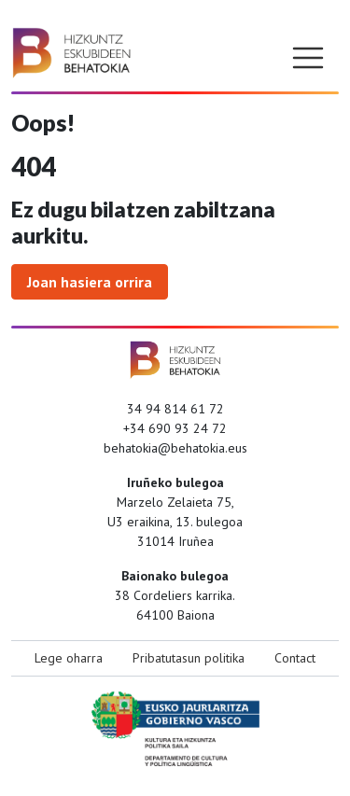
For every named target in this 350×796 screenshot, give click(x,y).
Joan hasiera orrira (89, 281)
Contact (294, 657)
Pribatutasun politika (189, 657)
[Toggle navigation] (308, 58)
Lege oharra (69, 657)
